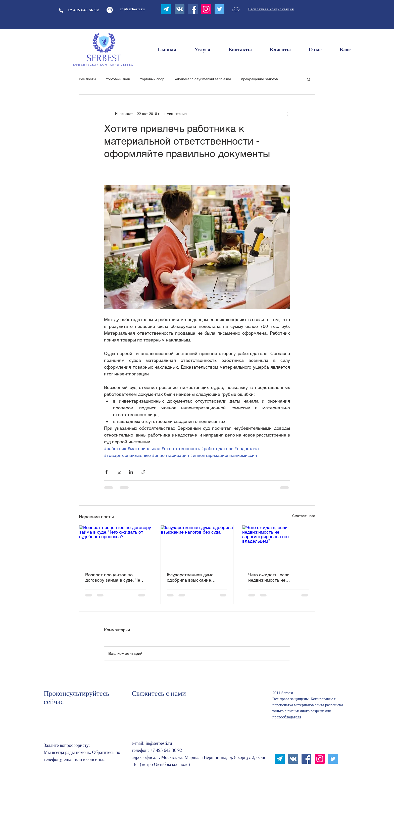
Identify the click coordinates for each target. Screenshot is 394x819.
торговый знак (118, 79)
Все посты (87, 79)
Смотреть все (303, 516)
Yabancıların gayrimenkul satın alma (202, 79)
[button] (308, 79)
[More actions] (287, 114)
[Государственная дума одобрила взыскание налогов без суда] (197, 545)
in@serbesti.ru (158, 743)
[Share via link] (143, 472)
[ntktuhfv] (166, 9)
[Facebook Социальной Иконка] (193, 9)
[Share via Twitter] (118, 472)
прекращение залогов (259, 79)
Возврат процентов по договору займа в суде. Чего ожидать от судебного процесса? (114, 577)
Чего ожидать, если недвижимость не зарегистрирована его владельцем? (271, 577)
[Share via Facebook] (106, 472)
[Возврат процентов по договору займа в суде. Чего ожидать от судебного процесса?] (115, 545)
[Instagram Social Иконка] (206, 9)
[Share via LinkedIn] (131, 472)
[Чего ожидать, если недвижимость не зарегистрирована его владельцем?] (278, 545)
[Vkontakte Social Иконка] (179, 9)
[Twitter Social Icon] (219, 9)
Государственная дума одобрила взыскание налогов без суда (190, 577)
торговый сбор (152, 79)
